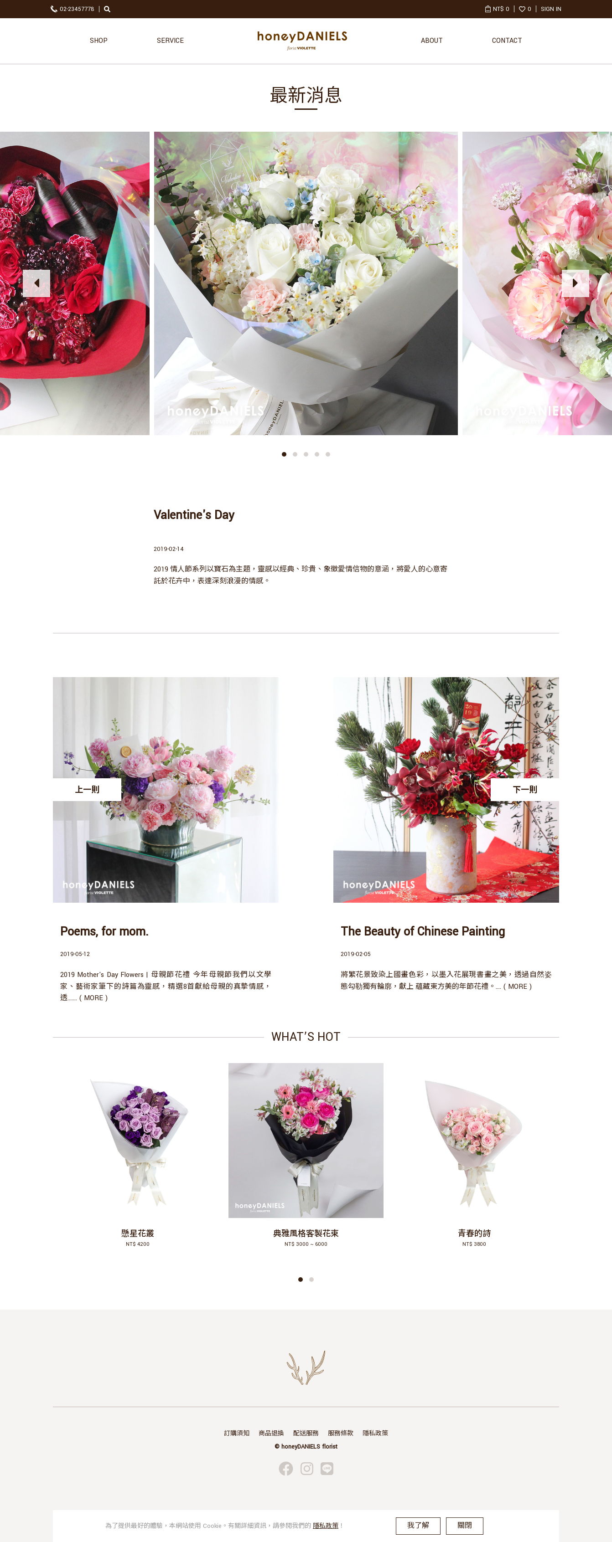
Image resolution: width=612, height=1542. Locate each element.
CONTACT (507, 41)
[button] (284, 454)
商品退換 (271, 1433)
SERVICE (170, 41)
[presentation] (36, 283)
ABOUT (432, 41)
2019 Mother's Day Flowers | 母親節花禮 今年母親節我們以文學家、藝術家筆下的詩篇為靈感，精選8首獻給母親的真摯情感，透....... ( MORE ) (165, 986)
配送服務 (306, 1433)
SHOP (99, 41)
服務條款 (340, 1433)
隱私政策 (375, 1433)
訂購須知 (236, 1433)
